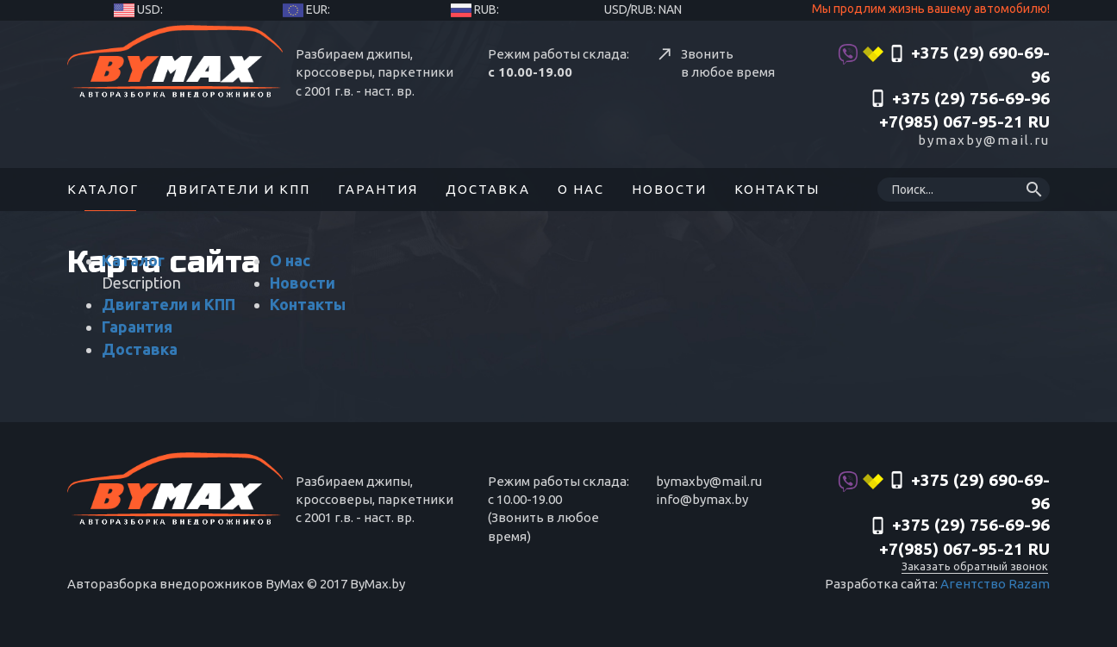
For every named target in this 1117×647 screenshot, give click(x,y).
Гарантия (378, 189)
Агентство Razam (995, 583)
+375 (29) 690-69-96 (944, 64)
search (1034, 189)
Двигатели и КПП (238, 189)
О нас (581, 189)
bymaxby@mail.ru (984, 140)
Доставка (488, 189)
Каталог (103, 189)
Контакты (777, 189)
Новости (669, 189)
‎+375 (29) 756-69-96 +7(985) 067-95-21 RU (959, 110)
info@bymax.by (702, 499)
